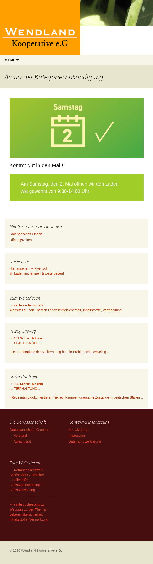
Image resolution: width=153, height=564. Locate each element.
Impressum (77, 435)
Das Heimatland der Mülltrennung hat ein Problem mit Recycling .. (60, 352)
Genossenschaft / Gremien (29, 429)
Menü (9, 59)
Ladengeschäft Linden (26, 234)
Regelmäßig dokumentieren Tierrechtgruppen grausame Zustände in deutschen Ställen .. (77, 397)
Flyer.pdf (41, 268)
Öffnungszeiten (21, 240)
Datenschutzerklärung (85, 441)
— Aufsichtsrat (20, 441)
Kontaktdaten (78, 429)
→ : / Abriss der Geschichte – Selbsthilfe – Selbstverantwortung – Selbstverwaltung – (27, 480)
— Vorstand (18, 435)
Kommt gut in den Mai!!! (37, 165)
